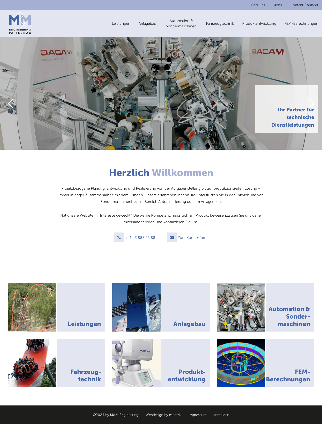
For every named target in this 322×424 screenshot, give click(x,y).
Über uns (258, 5)
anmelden (221, 415)
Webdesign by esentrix (163, 415)
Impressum (198, 415)
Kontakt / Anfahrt (304, 5)
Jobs (278, 5)
